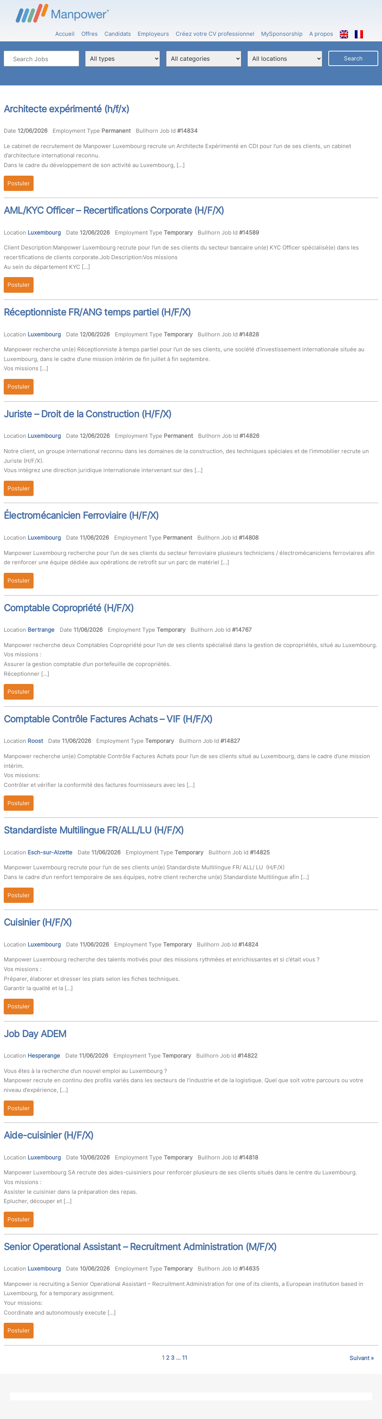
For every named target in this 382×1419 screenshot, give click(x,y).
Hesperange (44, 1055)
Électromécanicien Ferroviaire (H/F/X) (81, 515)
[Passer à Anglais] (343, 30)
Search (353, 58)
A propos (321, 33)
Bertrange (41, 629)
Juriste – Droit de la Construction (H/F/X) (87, 414)
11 (184, 1357)
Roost (35, 740)
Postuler (18, 183)
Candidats (117, 33)
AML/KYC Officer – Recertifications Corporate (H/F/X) (114, 210)
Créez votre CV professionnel (215, 33)
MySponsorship (282, 33)
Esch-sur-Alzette (50, 852)
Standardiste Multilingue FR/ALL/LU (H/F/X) (94, 830)
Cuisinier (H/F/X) (38, 922)
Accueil (65, 33)
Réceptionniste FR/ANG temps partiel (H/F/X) (97, 312)
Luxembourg (44, 232)
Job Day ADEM (35, 1033)
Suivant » (362, 1358)
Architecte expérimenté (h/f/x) (66, 108)
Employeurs (153, 33)
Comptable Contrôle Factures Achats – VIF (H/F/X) (108, 719)
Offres (89, 33)
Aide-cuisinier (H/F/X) (48, 1135)
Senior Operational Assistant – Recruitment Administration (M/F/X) (140, 1246)
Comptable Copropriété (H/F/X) (69, 607)
